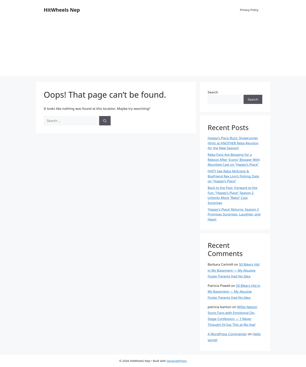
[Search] (105, 120)
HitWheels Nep (62, 9)
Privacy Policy (249, 10)
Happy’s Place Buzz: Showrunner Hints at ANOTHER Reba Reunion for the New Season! (233, 143)
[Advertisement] (153, 48)
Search (213, 92)
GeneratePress (177, 361)
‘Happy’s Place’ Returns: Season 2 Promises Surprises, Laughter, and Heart (234, 214)
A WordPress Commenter (227, 334)
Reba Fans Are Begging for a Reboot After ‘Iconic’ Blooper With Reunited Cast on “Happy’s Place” (234, 159)
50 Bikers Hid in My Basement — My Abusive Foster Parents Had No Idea (233, 270)
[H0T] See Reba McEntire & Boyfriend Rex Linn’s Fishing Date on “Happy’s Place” (233, 176)
